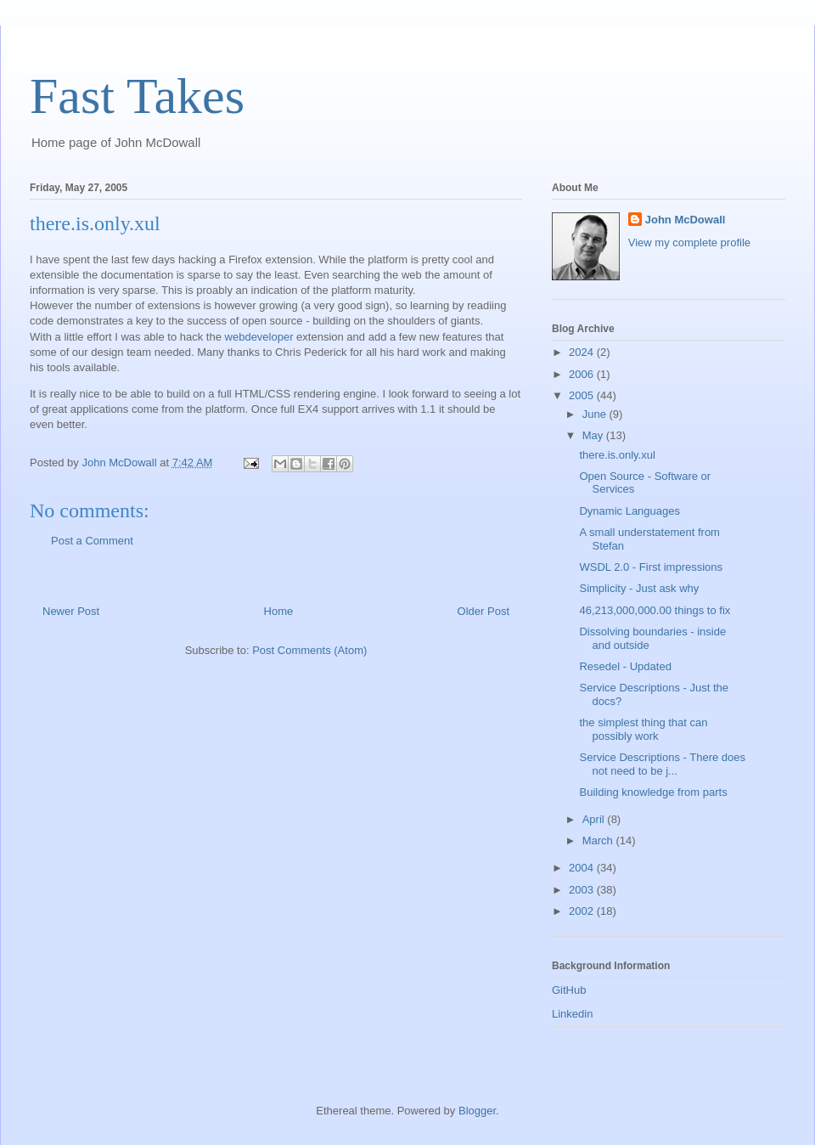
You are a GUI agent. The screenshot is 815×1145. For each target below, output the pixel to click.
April (595, 819)
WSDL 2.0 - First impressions (650, 567)
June (596, 414)
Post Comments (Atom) (309, 650)
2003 (583, 889)
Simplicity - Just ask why (639, 588)
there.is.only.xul (617, 454)
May (594, 435)
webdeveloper (258, 336)
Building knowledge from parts (653, 792)
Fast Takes (137, 96)
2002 (583, 911)
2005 (583, 395)
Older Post (483, 611)
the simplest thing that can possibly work (643, 729)
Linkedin (572, 1013)
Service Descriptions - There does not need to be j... (662, 764)
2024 (583, 352)
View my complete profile (689, 242)
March (599, 840)
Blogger (477, 1110)
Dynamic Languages (629, 511)
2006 (583, 374)
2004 (583, 867)
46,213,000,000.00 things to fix (654, 610)
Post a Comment (92, 540)
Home (279, 611)
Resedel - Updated (625, 666)
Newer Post (70, 611)
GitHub (569, 990)
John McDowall (685, 219)
